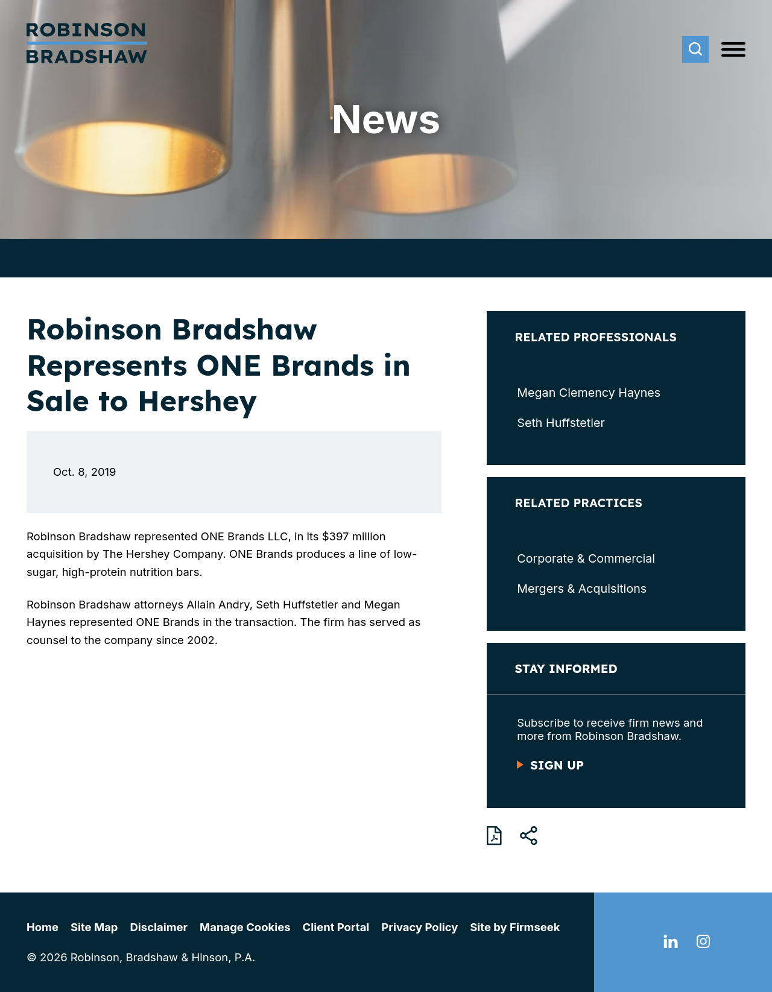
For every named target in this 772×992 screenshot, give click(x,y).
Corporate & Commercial (586, 558)
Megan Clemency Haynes (588, 392)
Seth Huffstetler (561, 422)
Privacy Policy (419, 927)
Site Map (94, 927)
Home (43, 927)
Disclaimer (159, 927)
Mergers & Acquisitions (582, 588)
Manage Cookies (245, 927)
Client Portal (336, 927)
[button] (528, 835)
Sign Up (557, 764)
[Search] (695, 49)
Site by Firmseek (515, 927)
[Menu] (733, 50)
